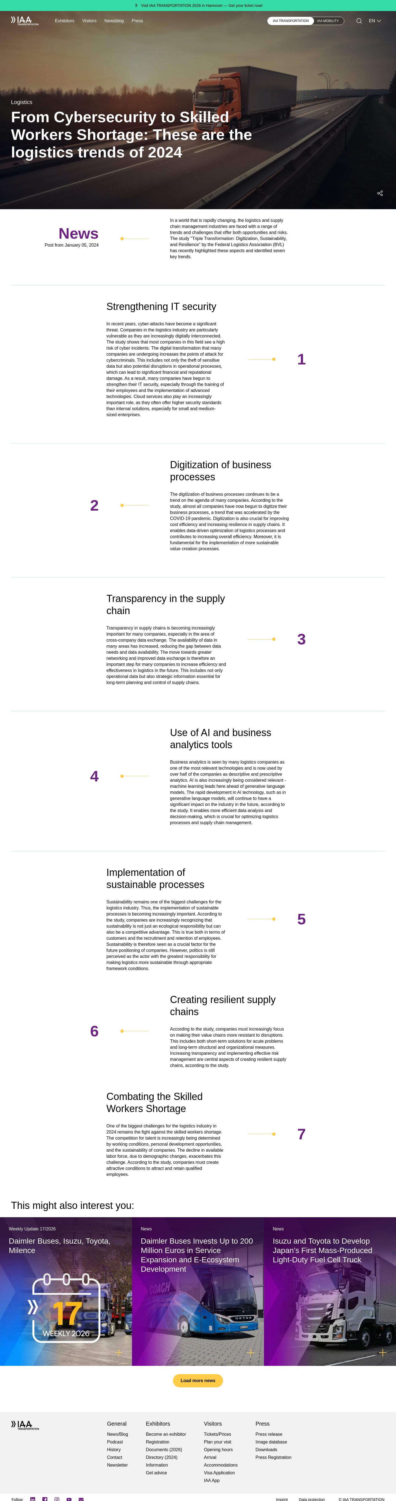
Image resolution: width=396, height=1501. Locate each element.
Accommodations (221, 1465)
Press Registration (273, 1457)
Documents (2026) (164, 1449)
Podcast (115, 1442)
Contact (114, 1457)
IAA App (211, 1480)
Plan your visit (217, 1442)
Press (137, 20)
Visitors (89, 20)
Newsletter (117, 1465)
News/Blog (117, 1434)
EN (375, 21)
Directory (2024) (162, 1457)
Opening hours (218, 1449)
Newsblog (114, 20)
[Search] (359, 21)
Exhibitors (64, 20)
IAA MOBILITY (328, 21)
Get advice (156, 1472)
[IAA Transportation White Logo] (24, 21)
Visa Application (219, 1472)
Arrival (210, 1457)
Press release (268, 1434)
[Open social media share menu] (380, 193)
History (114, 1449)
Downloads (266, 1449)
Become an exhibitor (166, 1434)
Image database (271, 1442)
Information (157, 1465)
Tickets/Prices (217, 1434)
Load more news (198, 1380)
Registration (157, 1442)
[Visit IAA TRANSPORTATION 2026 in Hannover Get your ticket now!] (198, 5)
